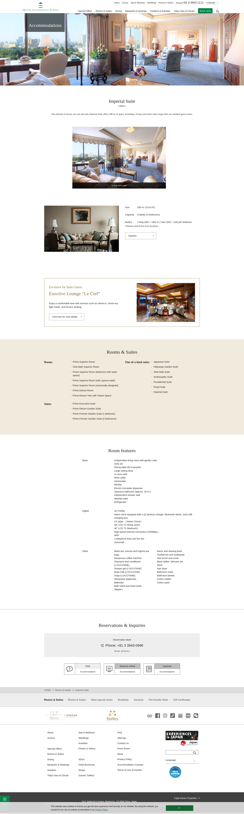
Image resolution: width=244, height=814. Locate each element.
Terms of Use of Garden (129, 771)
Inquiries (132, 236)
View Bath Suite (162, 372)
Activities (83, 744)
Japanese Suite (162, 361)
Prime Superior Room (84, 361)
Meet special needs (102, 701)
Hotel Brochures (86, 765)
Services (138, 701)
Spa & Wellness (138, 3)
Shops (81, 771)
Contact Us (123, 744)
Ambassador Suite (163, 377)
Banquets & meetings (134, 11)
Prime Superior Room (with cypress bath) (94, 380)
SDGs (81, 760)
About (117, 3)
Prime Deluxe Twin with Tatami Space (92, 395)
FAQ (119, 733)
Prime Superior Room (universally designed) (95, 385)
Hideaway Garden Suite (166, 367)
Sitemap (121, 739)
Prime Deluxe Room (83, 390)
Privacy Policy (124, 760)
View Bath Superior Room (86, 367)
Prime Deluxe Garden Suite (87, 409)
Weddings (151, 3)
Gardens (51, 771)
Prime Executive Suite (84, 403)
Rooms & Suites (63, 691)
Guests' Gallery (86, 776)
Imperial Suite (161, 392)
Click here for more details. (65, 317)
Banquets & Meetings (58, 765)
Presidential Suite (163, 382)
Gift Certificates (181, 701)
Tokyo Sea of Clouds (184, 11)
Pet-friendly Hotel (158, 701)
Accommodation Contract (130, 765)
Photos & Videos (166, 3)
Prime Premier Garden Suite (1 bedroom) (94, 414)
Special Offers (81, 11)
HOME (47, 691)
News (120, 755)
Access (125, 3)
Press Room (123, 749)
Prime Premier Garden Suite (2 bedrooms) (95, 419)
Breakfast (123, 701)
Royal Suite (160, 387)
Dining (50, 760)
